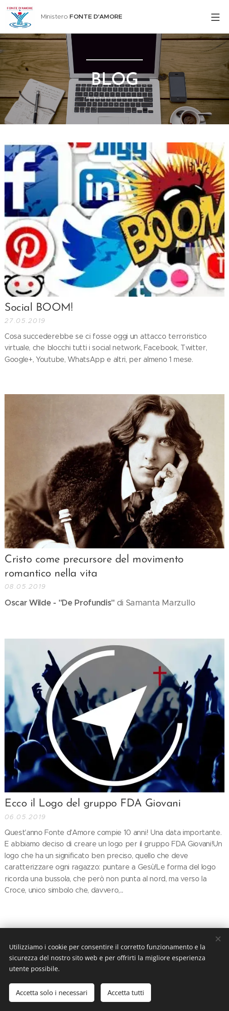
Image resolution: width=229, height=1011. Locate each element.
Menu (215, 17)
